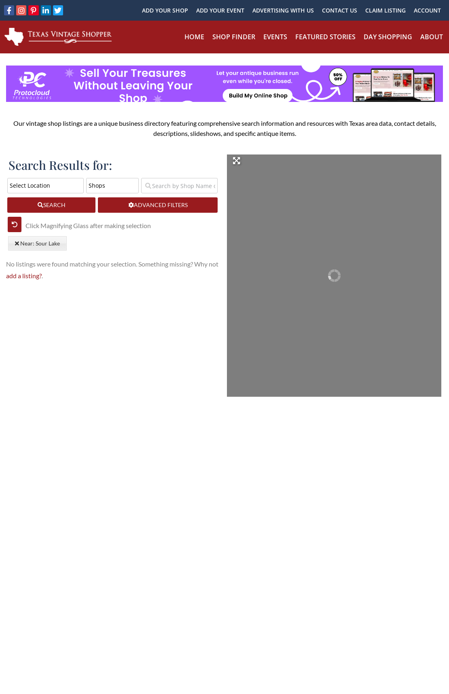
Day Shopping (388, 36)
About (431, 36)
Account (427, 10)
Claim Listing (385, 10)
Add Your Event (220, 10)
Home (194, 36)
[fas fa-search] (51, 205)
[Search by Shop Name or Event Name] (179, 185)
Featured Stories (325, 36)
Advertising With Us (283, 10)
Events (275, 36)
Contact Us (339, 10)
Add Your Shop (165, 10)
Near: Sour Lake (37, 243)
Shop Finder (233, 36)
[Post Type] (112, 185)
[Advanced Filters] (158, 205)
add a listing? (24, 275)
